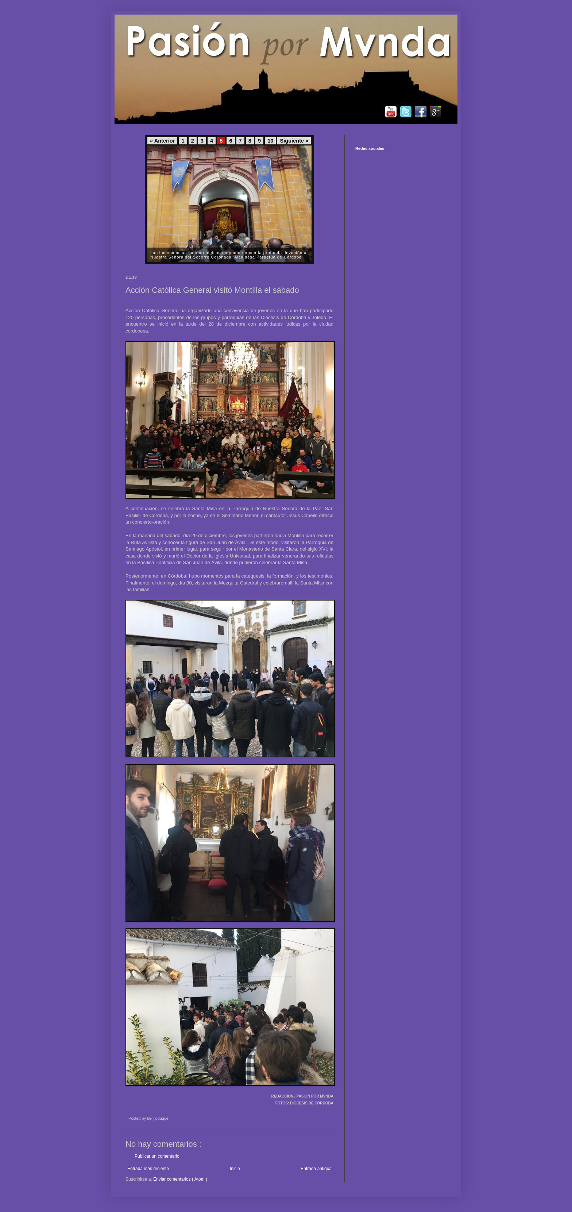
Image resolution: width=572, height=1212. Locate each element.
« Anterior (162, 141)
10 (270, 141)
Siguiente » (294, 141)
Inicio (235, 1168)
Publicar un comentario (157, 1156)
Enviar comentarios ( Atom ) (180, 1179)
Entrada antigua (316, 1168)
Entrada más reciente (148, 1168)
